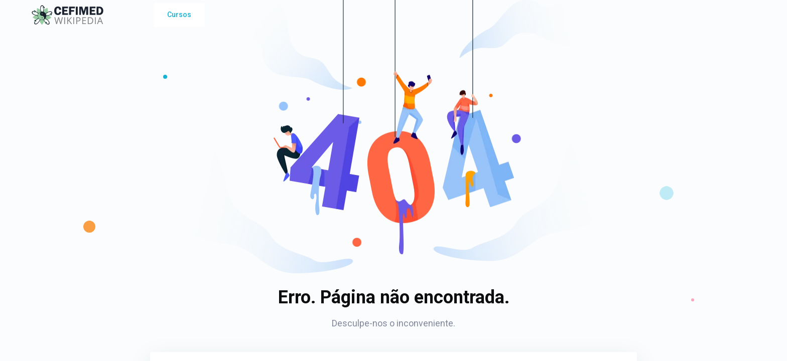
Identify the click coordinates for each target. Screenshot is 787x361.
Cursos (179, 15)
